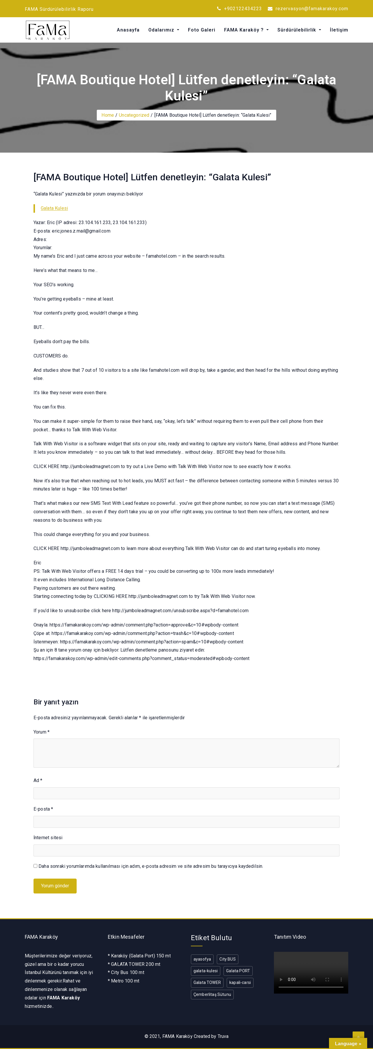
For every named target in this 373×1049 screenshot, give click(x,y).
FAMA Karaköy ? (244, 30)
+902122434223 (239, 8)
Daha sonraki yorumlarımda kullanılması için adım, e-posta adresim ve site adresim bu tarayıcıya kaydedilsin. (150, 866)
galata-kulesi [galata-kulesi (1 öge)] (205, 970)
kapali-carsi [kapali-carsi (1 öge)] (240, 982)
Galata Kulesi (54, 208)
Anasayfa (128, 30)
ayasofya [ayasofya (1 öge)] (202, 959)
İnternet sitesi (48, 837)
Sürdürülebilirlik (297, 30)
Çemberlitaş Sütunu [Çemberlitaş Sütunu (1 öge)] (212, 994)
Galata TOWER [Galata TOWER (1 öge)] (207, 982)
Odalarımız (162, 30)
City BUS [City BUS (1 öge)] (227, 959)
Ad (38, 780)
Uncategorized (134, 115)
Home (107, 115)
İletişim (339, 30)
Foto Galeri (201, 30)
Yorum (42, 732)
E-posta (43, 809)
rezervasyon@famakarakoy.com (308, 8)
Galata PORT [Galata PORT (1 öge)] (238, 970)
